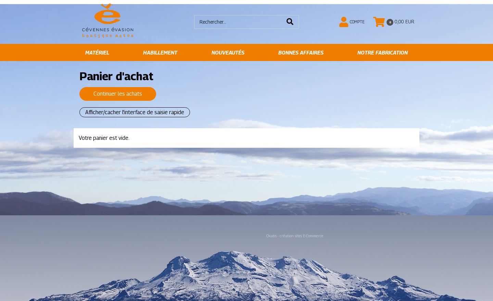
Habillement (160, 52)
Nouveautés (228, 52)
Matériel (97, 52)
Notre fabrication (382, 52)
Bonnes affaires (301, 52)
